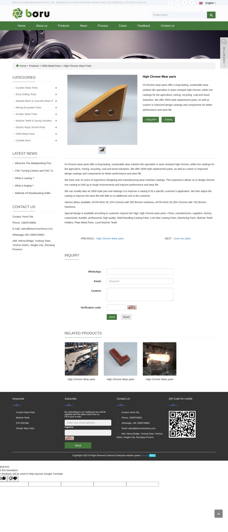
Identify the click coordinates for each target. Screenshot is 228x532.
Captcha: (69, 427)
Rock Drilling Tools (26, 94)
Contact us (167, 25)
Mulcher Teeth (22, 417)
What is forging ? (24, 185)
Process (103, 25)
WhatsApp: (94, 271)
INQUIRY (151, 119)
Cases (123, 25)
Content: (96, 290)
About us (41, 25)
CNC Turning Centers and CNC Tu (34, 170)
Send (112, 317)
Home (21, 25)
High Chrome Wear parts (110, 238)
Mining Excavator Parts (28, 107)
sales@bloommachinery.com (37, 228)
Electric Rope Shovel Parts (30, 127)
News (83, 25)
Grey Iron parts (182, 238)
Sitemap (145, 455)
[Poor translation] (13, 479)
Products (63, 25)
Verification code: (91, 307)
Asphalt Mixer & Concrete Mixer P (34, 100)
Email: (97, 281)
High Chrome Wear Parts (77, 65)
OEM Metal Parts (51, 65)
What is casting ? (24, 178)
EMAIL (168, 119)
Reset (126, 317)
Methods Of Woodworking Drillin (33, 193)
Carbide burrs (23, 140)
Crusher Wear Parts (27, 87)
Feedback (144, 25)
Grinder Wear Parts (26, 114)
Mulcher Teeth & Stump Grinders (34, 120)
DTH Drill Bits (22, 423)
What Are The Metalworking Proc (33, 163)
